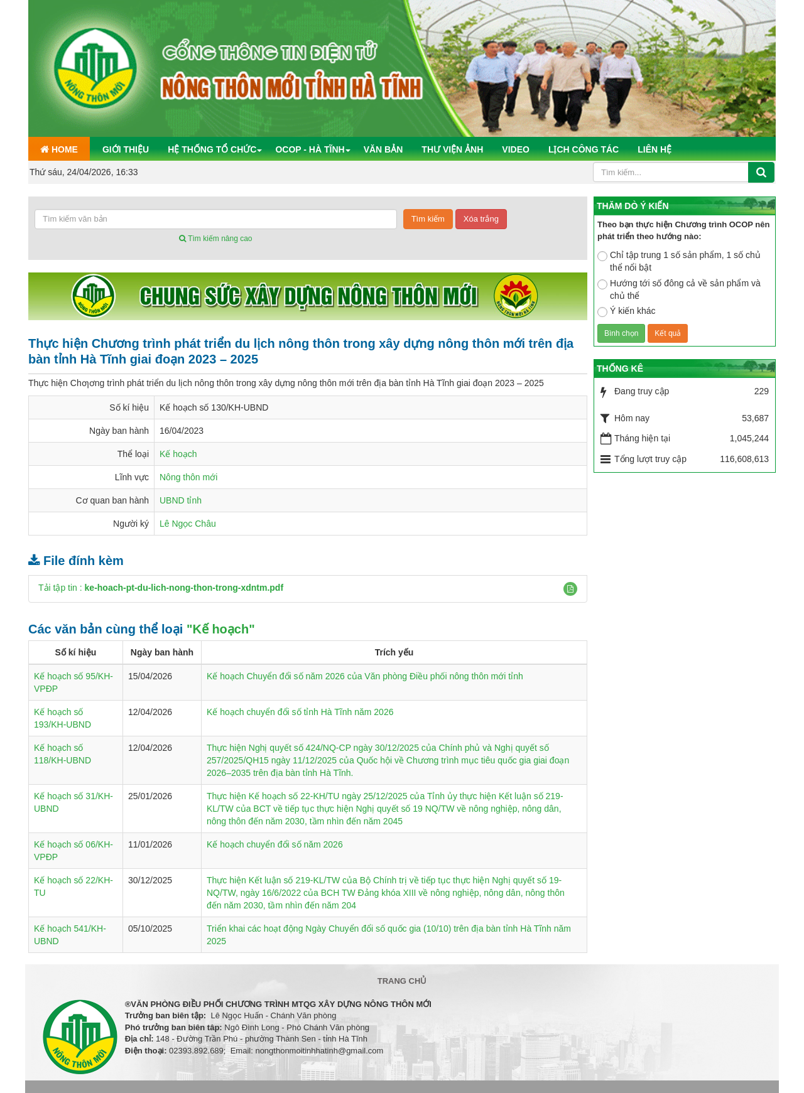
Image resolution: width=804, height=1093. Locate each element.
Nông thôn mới (188, 477)
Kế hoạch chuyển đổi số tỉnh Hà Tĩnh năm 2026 (300, 712)
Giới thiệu (125, 149)
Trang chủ (402, 981)
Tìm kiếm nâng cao (215, 238)
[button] (570, 588)
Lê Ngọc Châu (188, 524)
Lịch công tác (583, 149)
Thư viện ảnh (452, 149)
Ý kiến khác (626, 311)
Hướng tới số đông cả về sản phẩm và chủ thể (679, 289)
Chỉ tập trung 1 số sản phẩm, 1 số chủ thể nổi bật (679, 261)
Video (516, 149)
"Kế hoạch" (221, 629)
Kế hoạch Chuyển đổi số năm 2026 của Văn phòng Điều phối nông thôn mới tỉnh (365, 676)
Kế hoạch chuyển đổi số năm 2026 (275, 844)
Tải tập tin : (160, 588)
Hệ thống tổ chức (212, 149)
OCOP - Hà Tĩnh (309, 149)
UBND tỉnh (181, 500)
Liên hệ (654, 149)
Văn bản (383, 149)
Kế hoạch (178, 454)
